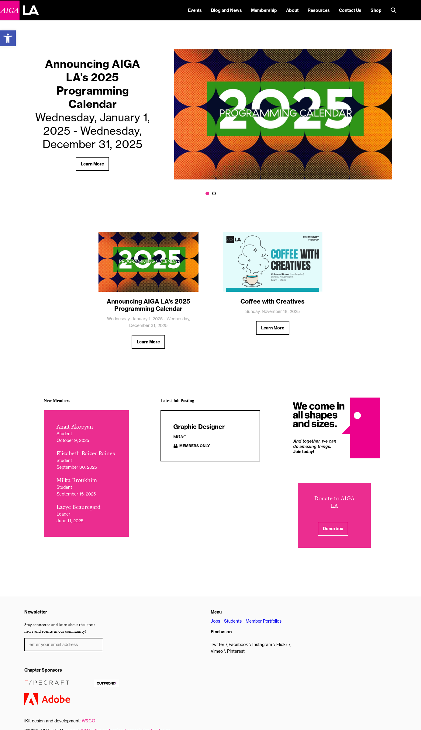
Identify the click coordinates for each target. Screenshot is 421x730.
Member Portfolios (263, 621)
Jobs (215, 621)
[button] (8, 38)
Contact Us (350, 10)
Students (233, 621)
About (292, 10)
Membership (264, 10)
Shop (376, 10)
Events (195, 10)
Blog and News (226, 10)
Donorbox (333, 528)
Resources (319, 10)
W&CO (88, 721)
